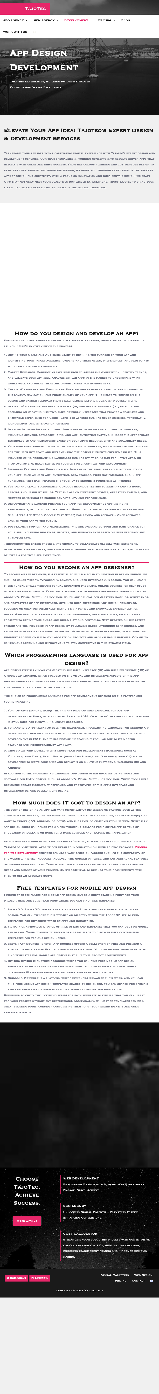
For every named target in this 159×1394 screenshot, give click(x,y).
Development (78, 20)
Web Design (130, 1275)
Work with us (15, 32)
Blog (125, 20)
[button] (27, 1221)
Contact (142, 1280)
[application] (26, 20)
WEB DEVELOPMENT (82, 1178)
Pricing (106, 20)
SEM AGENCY (75, 1206)
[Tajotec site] (25, 8)
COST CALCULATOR (82, 1233)
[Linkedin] (39, 1278)
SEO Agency (15, 20)
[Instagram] (16, 1278)
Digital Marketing (103, 1275)
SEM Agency (46, 20)
